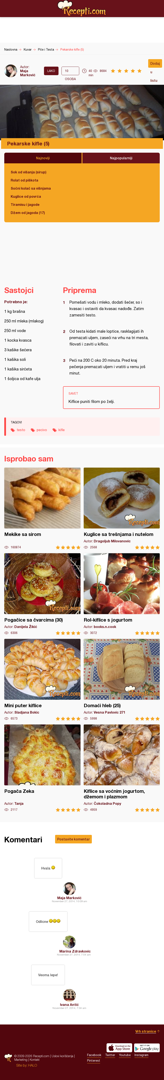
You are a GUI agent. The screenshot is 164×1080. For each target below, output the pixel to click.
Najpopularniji (121, 158)
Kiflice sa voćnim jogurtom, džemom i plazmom (122, 768)
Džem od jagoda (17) (28, 213)
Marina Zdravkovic (75, 951)
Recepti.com (82, 8)
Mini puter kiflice (42, 680)
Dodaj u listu (155, 64)
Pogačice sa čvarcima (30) (42, 594)
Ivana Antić (69, 1004)
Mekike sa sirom (42, 508)
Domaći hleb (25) (122, 680)
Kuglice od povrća (26, 196)
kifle (62, 430)
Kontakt (35, 1059)
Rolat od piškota (24, 180)
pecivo (42, 430)
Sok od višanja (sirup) (28, 172)
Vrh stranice (145, 1031)
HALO (32, 1065)
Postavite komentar (73, 839)
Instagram (141, 1055)
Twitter (110, 1055)
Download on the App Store (119, 1047)
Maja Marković (27, 73)
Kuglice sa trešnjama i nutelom (122, 508)
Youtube (125, 1055)
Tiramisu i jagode (25, 204)
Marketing (20, 1059)
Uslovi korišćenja (62, 1056)
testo (21, 430)
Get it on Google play (147, 1047)
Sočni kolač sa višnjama (31, 188)
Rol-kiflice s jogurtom (122, 594)
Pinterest (93, 1060)
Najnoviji (43, 158)
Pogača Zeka (42, 768)
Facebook (94, 1055)
